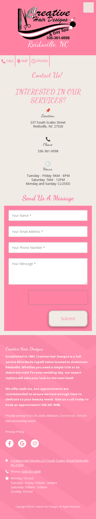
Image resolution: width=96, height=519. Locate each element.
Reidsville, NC (48, 44)
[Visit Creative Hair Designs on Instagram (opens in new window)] (35, 443)
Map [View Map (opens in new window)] (22, 61)
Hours (39, 61)
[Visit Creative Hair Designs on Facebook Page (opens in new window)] (10, 443)
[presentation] (58, 297)
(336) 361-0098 (31, 471)
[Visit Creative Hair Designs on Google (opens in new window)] (22, 443)
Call (7, 61)
